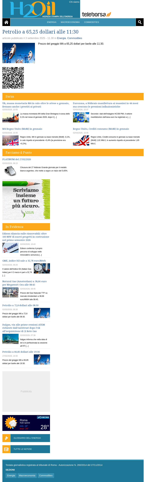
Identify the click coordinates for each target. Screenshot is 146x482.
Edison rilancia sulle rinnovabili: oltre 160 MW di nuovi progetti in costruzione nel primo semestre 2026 (25, 237)
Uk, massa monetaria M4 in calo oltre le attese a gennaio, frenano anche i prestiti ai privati (35, 105)
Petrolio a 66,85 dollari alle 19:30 (21, 351)
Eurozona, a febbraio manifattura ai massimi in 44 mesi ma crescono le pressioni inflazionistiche (105, 105)
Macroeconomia (70, 22)
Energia (51, 22)
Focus (10, 96)
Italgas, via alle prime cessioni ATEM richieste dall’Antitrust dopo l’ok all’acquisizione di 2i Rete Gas (23, 328)
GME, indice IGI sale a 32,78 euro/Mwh (24, 260)
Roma (23, 420)
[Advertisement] (26, 391)
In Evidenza (14, 227)
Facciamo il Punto (19, 152)
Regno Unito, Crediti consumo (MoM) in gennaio (101, 128)
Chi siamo (74, 2)
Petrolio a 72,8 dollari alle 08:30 (20, 305)
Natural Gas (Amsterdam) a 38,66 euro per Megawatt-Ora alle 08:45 (24, 283)
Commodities (91, 22)
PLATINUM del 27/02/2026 (16, 159)
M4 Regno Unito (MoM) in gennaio (22, 128)
